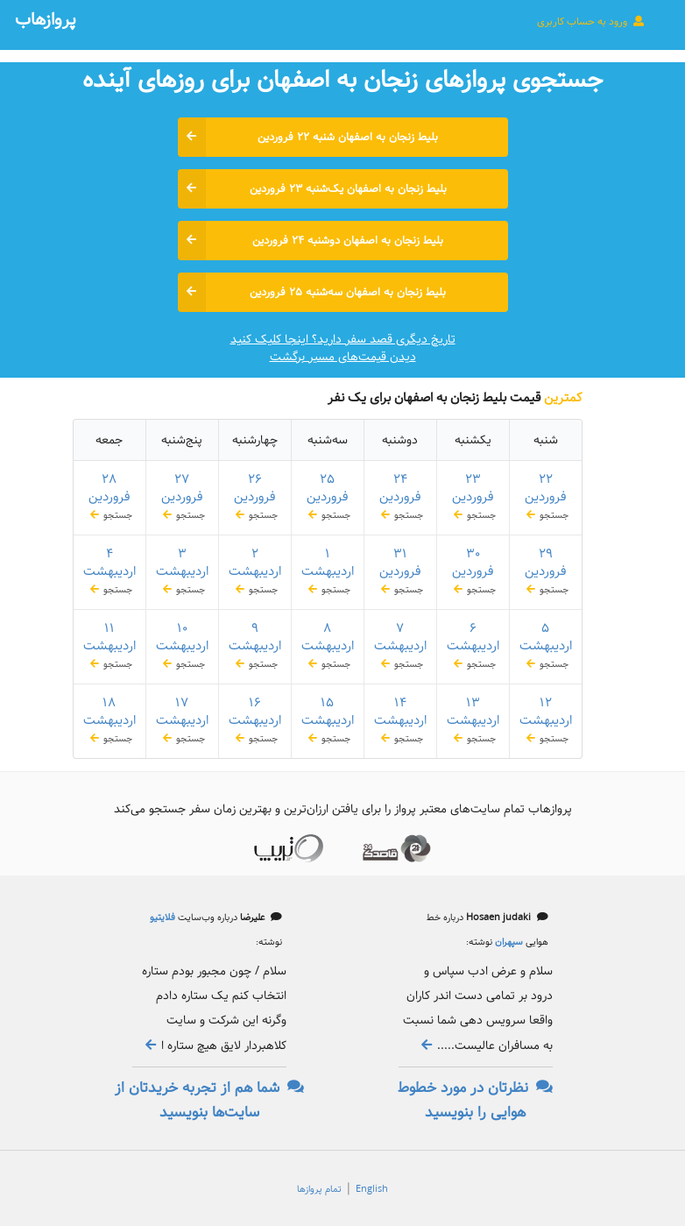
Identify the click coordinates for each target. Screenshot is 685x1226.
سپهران (507, 942)
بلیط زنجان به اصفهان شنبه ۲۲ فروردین (308, 137)
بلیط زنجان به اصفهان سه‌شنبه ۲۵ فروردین (312, 292)
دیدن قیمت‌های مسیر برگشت (343, 356)
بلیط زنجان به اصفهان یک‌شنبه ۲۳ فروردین (312, 189)
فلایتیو (162, 917)
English (372, 1189)
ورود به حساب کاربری (591, 21)
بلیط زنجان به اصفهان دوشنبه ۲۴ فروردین (311, 240)
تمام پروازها (319, 1189)
